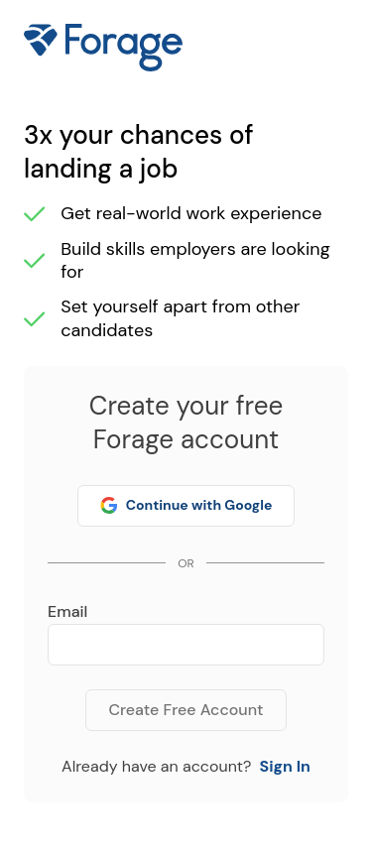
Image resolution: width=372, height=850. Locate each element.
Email (67, 611)
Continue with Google (186, 505)
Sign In (284, 766)
